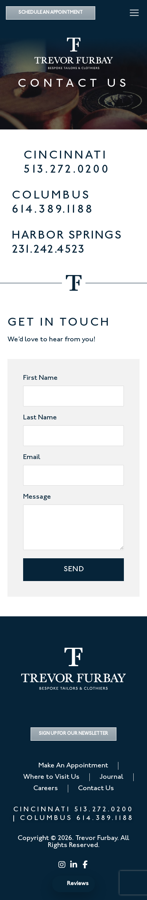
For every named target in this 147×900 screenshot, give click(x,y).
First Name (40, 378)
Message (37, 497)
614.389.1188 (53, 210)
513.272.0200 (67, 170)
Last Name (40, 418)
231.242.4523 (48, 250)
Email (31, 457)
